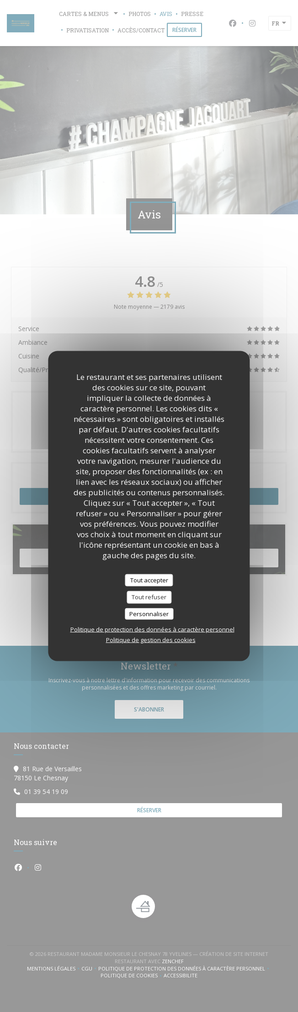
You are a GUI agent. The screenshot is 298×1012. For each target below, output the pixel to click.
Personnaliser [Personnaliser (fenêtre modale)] (149, 613)
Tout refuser (149, 597)
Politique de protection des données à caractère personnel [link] (152, 629)
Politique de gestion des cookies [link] (151, 640)
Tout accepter (149, 580)
